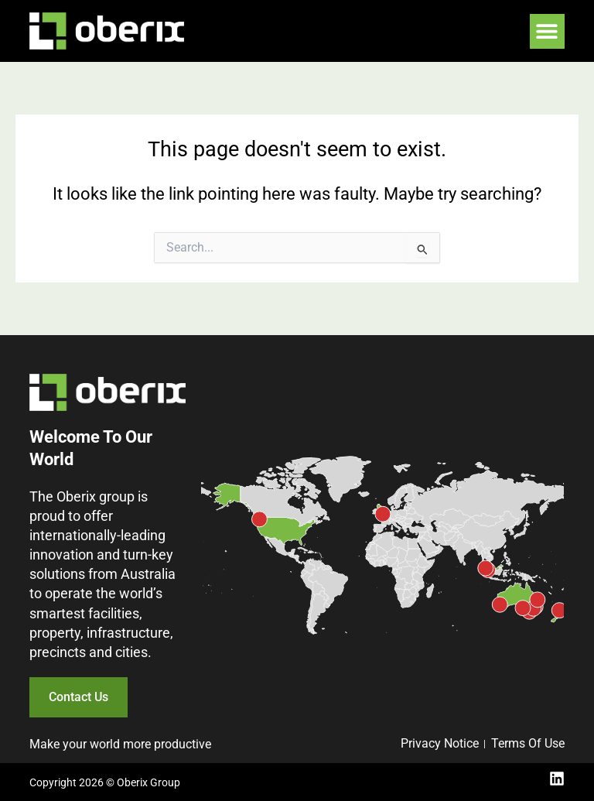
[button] (547, 31)
